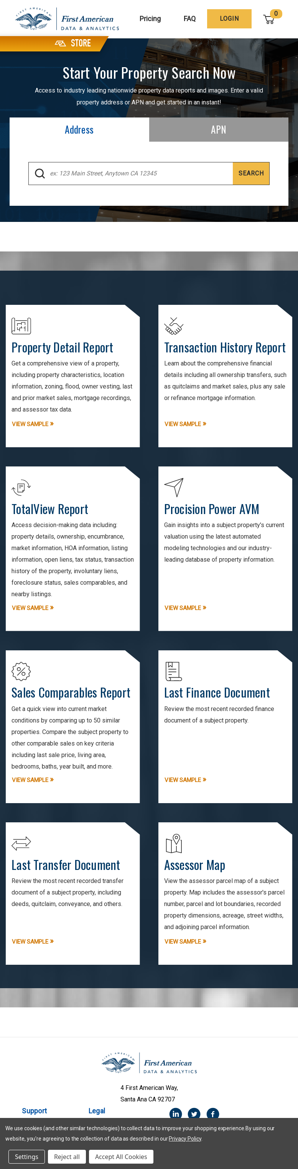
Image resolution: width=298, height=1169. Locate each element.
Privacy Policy (185, 1139)
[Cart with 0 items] (269, 19)
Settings (26, 1156)
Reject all (67, 1156)
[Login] (230, 18)
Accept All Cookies (121, 1156)
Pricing (150, 19)
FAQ (190, 19)
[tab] (79, 129)
